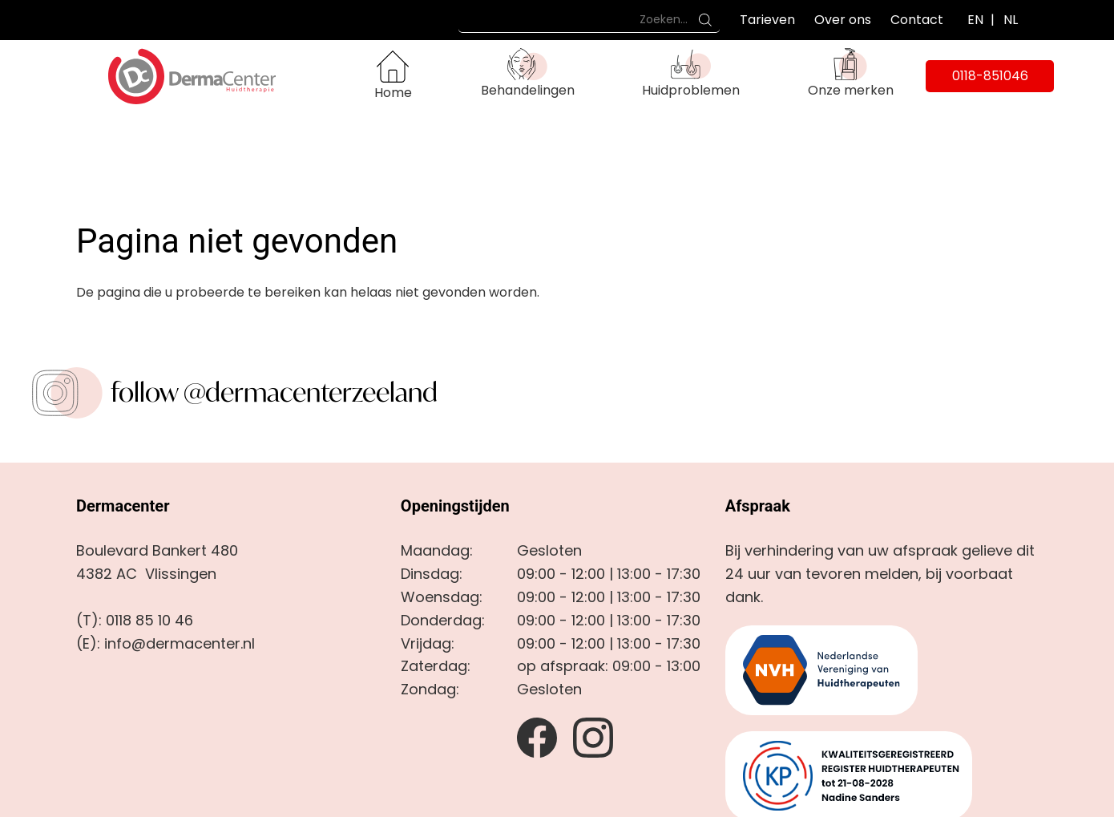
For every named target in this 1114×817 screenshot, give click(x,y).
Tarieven (767, 19)
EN (975, 19)
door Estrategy (632, 797)
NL (1010, 19)
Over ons (842, 19)
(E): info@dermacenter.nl (165, 567)
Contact (916, 19)
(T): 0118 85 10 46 (134, 544)
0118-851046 (990, 76)
